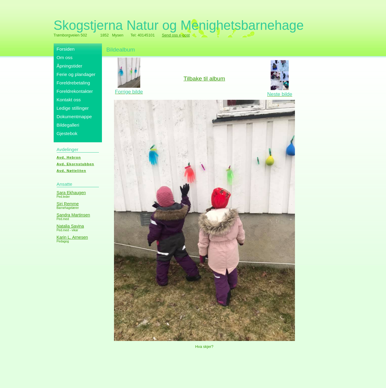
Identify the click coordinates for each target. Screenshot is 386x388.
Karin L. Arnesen (72, 237)
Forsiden (66, 49)
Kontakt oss (69, 99)
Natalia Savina (70, 226)
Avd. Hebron (69, 157)
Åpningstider (69, 65)
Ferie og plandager (76, 74)
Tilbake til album (204, 78)
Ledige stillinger (73, 108)
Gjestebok (67, 133)
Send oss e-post (176, 35)
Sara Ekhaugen (71, 192)
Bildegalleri (68, 125)
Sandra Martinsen (73, 215)
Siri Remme (68, 203)
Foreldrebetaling (73, 82)
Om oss (65, 57)
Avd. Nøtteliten (71, 170)
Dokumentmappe (74, 116)
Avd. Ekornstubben (75, 164)
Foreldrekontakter (75, 91)
